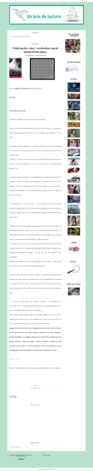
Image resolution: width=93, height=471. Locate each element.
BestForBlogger (52, 469)
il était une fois (35, 44)
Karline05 (71, 68)
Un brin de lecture (43, 469)
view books (78, 72)
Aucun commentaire (40, 55)
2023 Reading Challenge (73, 66)
